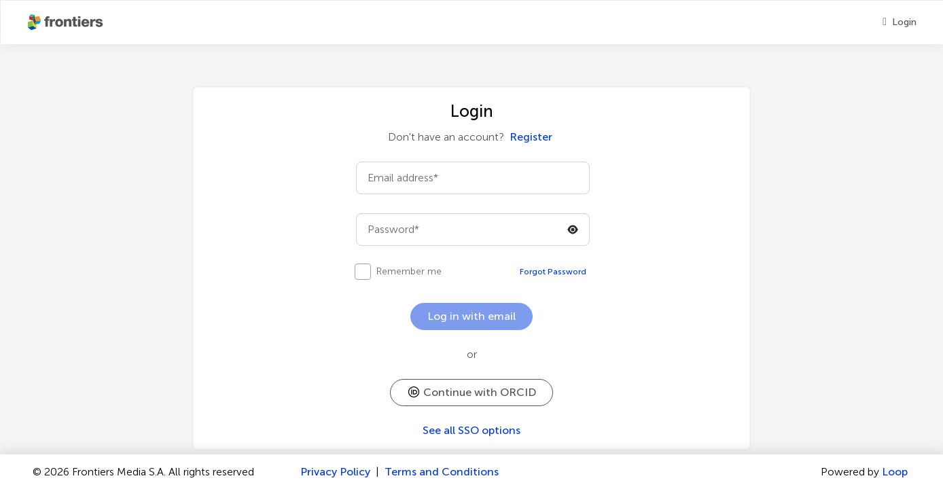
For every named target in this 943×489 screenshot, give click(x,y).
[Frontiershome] (66, 22)
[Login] (900, 22)
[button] (471, 392)
